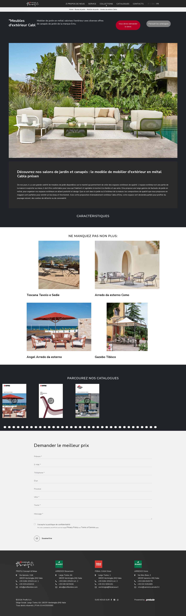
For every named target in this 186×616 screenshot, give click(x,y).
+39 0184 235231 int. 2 (66, 581)
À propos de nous (75, 4)
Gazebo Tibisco (105, 357)
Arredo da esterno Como (112, 295)
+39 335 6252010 (25, 584)
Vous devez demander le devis (128, 25)
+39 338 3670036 (64, 584)
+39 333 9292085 (143, 584)
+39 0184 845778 (143, 581)
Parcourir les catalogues (158, 23)
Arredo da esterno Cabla (108, 9)
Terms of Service (88, 527)
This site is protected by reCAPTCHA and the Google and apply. (68, 527)
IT (149, 4)
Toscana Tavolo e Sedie (43, 295)
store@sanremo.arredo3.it (146, 587)
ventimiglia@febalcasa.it (106, 587)
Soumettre (43, 538)
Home (71, 9)
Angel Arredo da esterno (44, 357)
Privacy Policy (72, 527)
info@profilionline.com (26, 587)
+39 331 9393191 (104, 584)
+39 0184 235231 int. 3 (106, 581)
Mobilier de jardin (93, 9)
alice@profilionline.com (66, 587)
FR (157, 4)
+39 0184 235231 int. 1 (27, 581)
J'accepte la (53, 524)
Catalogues (123, 4)
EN (153, 4)
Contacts (138, 4)
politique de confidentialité (59, 524)
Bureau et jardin (80, 9)
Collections (106, 4)
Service (92, 4)
